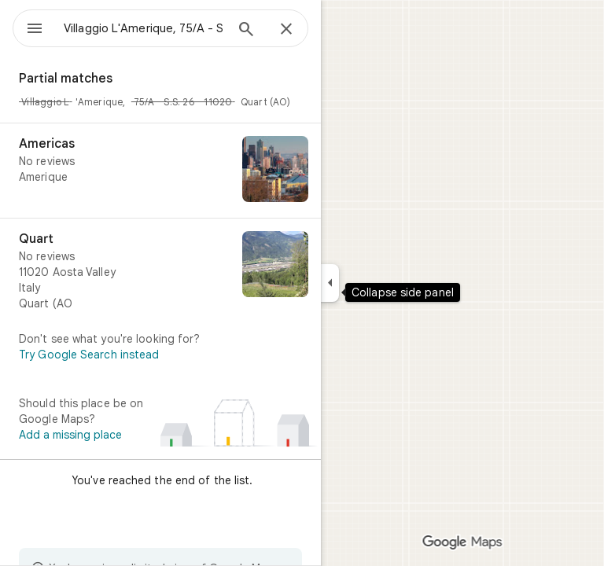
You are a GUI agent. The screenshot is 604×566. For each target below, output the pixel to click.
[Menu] (35, 29)
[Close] (286, 30)
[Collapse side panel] (330, 283)
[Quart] (160, 271)
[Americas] (160, 170)
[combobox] (144, 28)
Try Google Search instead (89, 354)
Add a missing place (70, 435)
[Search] (246, 30)
